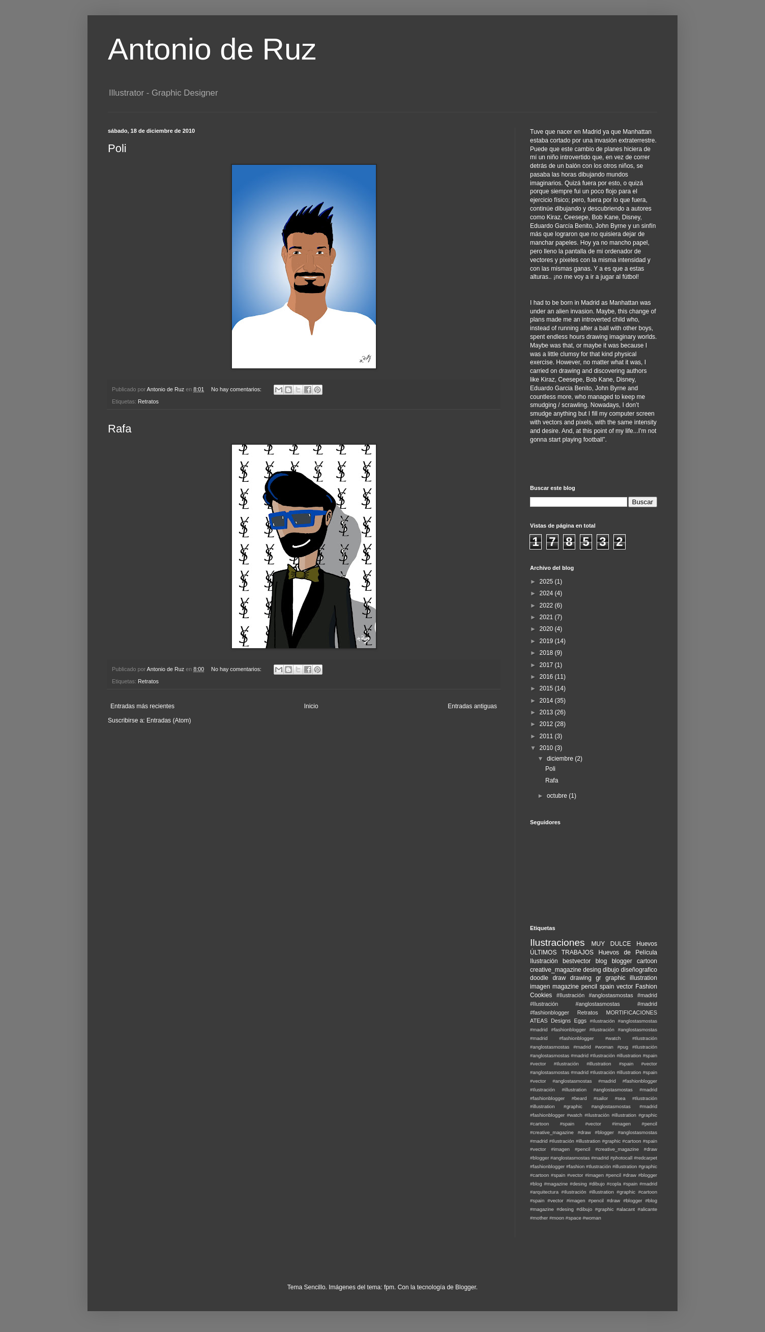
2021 (547, 617)
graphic (615, 977)
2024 (547, 593)
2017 (547, 665)
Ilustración (544, 961)
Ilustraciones (557, 942)
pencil (589, 986)
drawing (581, 977)
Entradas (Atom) (168, 720)
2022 (547, 605)
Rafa (119, 428)
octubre (558, 795)
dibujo (611, 969)
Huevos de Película (627, 952)
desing (592, 969)
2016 (547, 676)
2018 (547, 652)
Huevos (646, 943)
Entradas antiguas (472, 706)
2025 (547, 581)
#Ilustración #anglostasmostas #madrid (606, 995)
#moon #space (565, 1218)
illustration (643, 977)
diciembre (561, 758)
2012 (547, 724)
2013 (547, 712)
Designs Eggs (568, 1021)
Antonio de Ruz (212, 49)
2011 (547, 736)
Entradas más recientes (142, 706)
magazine (565, 986)
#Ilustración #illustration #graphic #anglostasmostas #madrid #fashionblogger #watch (593, 1106)
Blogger (465, 1287)
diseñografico (639, 969)
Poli (117, 148)
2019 (547, 641)
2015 (547, 688)
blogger (622, 961)
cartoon (647, 961)
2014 (547, 700)
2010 (547, 747)
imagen (540, 986)
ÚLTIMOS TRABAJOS (562, 952)
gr (598, 977)
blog (601, 961)
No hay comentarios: (237, 389)
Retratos (148, 401)
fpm (389, 1287)
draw (559, 977)
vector (624, 986)
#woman (591, 1218)
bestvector (577, 961)
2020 (547, 628)
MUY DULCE (611, 943)
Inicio (311, 706)
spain (607, 986)
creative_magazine (555, 969)
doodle (539, 977)
